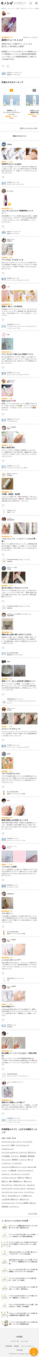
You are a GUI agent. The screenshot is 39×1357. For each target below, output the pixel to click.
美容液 (9, 1138)
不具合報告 (19, 1350)
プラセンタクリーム (19, 1185)
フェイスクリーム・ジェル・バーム (12, 1192)
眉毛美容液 (23, 1156)
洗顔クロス (20, 1177)
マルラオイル (31, 1188)
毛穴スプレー (32, 1152)
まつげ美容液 (6, 1156)
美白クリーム (28, 1181)
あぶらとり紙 (32, 1167)
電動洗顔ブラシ (18, 1181)
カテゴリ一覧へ (32, 1213)
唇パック (30, 1159)
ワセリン (4, 1196)
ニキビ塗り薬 (6, 1199)
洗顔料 (13, 1145)
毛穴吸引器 (5, 1206)
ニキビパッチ (6, 1174)
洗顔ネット (28, 1177)
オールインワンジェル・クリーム (12, 1141)
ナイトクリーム (29, 1192)
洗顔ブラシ (5, 1181)
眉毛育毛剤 (31, 1156)
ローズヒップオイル (19, 1188)
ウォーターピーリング (8, 1203)
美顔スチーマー (24, 1199)
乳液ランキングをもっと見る (28, 128)
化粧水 (4, 1138)
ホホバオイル (31, 1185)
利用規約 (16, 1346)
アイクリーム (15, 1156)
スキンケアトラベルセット (25, 1170)
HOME (19, 1337)
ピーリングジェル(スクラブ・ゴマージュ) (14, 1152)
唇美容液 (14, 1159)
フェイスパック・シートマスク (20, 1174)
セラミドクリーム (7, 1185)
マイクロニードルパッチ (9, 1177)
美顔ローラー (15, 1199)
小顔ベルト (32, 1203)
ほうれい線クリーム (14, 1196)
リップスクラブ (17, 1163)
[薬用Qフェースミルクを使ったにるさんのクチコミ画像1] (9, 24)
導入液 (14, 1138)
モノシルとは (24, 1341)
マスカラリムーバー (8, 1149)
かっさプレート (14, 1206)
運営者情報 (9, 1346)
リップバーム (23, 1159)
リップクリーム (6, 1163)
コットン (4, 1170)
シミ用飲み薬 (12, 1170)
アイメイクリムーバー (22, 1145)
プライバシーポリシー (27, 1346)
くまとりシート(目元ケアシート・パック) (14, 1167)
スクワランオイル (7, 1188)
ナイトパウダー (27, 1141)
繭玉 (10, 1181)
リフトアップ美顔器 (22, 1203)
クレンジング (6, 1145)
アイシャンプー (6, 1159)
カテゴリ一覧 (15, 1341)
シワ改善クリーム (26, 1196)
